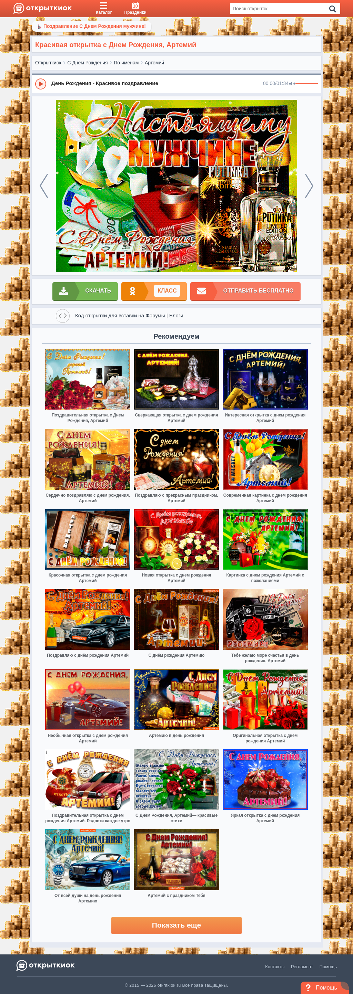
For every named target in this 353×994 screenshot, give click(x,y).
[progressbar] (306, 84)
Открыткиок (48, 62)
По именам (126, 62)
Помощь (328, 966)
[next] (309, 186)
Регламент (302, 966)
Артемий (154, 62)
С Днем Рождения (87, 62)
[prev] (43, 186)
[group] (176, 83)
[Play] (40, 83)
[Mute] (292, 84)
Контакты (274, 966)
